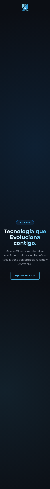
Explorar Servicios (25, 275)
